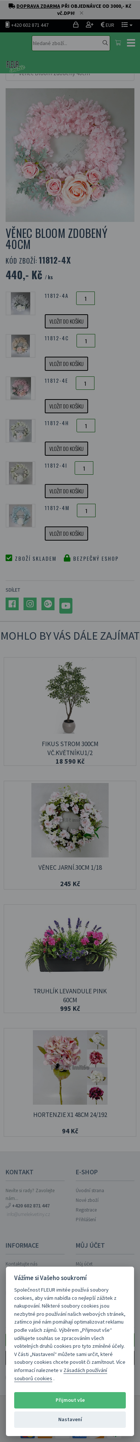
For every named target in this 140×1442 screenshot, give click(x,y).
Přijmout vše (70, 1400)
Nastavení (70, 1419)
